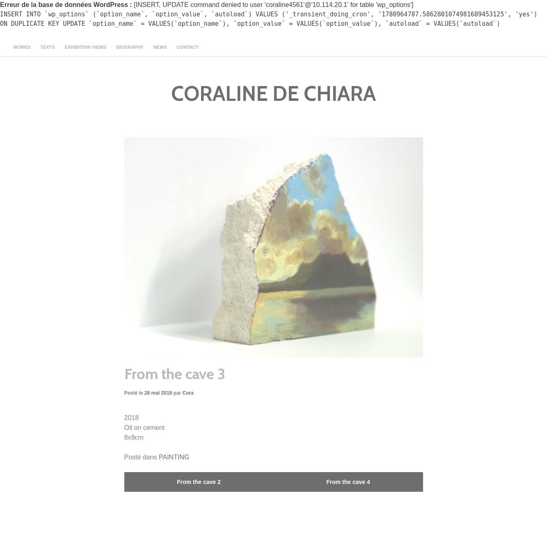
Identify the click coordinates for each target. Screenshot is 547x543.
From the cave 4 (348, 482)
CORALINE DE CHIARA (273, 93)
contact (188, 47)
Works (21, 47)
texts (47, 47)
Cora (188, 393)
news (160, 47)
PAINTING (174, 457)
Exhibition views (85, 47)
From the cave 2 (199, 482)
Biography (130, 47)
